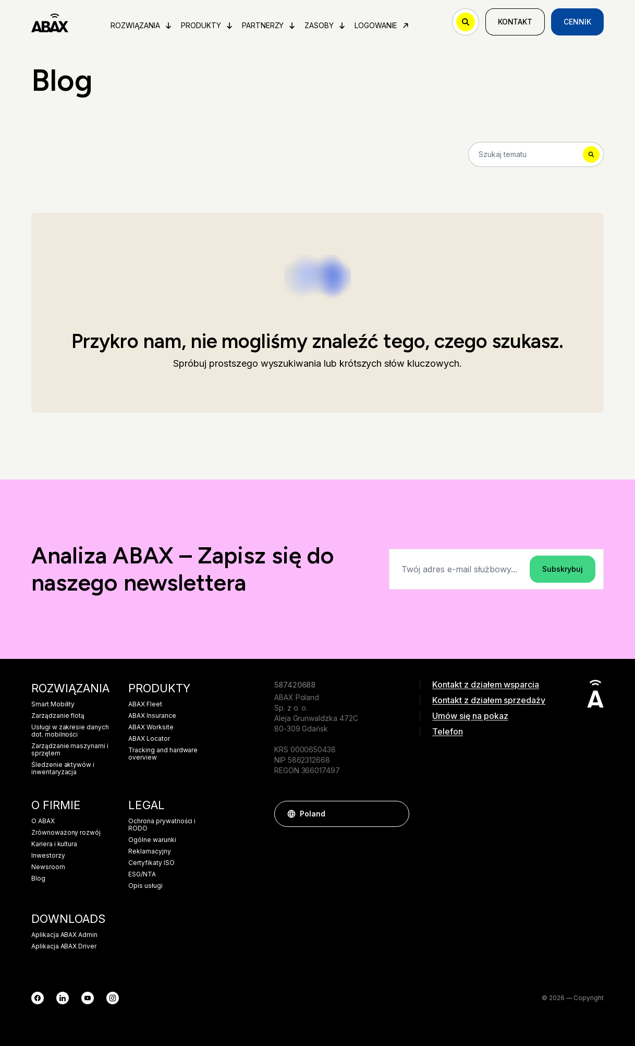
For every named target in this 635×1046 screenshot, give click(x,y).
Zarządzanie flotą (57, 715)
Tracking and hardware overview (163, 754)
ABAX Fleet (145, 704)
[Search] (536, 154)
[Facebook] (37, 998)
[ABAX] (49, 21)
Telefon (447, 731)
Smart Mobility (53, 704)
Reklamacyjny (149, 851)
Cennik (577, 21)
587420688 (295, 684)
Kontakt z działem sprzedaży (488, 700)
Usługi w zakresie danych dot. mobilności (70, 731)
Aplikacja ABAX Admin (64, 935)
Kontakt (515, 21)
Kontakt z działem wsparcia (485, 684)
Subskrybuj (562, 568)
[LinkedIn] (62, 998)
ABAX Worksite (150, 727)
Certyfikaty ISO (151, 863)
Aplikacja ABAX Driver (63, 946)
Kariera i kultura (54, 844)
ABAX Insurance (152, 715)
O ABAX (43, 821)
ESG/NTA (142, 874)
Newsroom (48, 867)
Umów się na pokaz (470, 715)
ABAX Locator (148, 738)
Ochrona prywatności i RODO (162, 824)
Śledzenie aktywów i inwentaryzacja (62, 768)
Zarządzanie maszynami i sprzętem (69, 749)
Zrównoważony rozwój (66, 832)
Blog (38, 878)
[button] (396, 813)
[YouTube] (87, 998)
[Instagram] (112, 998)
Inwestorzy (48, 855)
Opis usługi (145, 885)
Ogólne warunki (152, 840)
